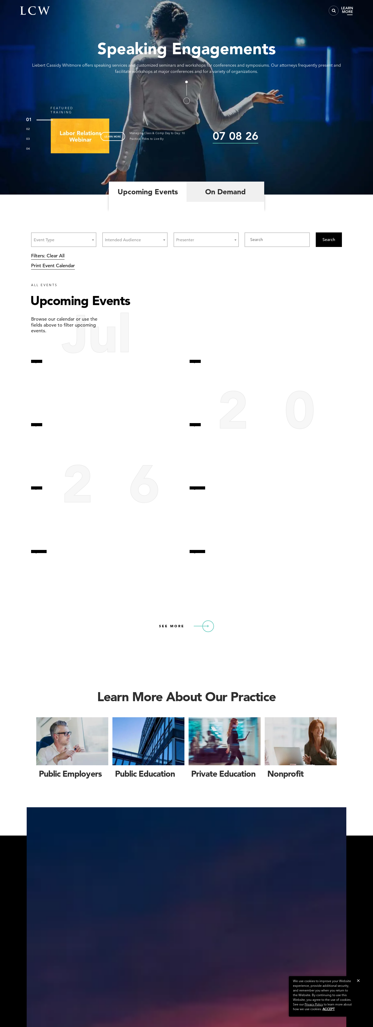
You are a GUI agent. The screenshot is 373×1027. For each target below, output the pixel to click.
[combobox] (63, 239)
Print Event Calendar (53, 265)
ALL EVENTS (44, 285)
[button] (358, 980)
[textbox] (46, 240)
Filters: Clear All (47, 256)
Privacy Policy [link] (314, 1004)
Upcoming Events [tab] (148, 191)
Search (328, 239)
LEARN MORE (112, 136)
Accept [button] (328, 1009)
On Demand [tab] (225, 191)
